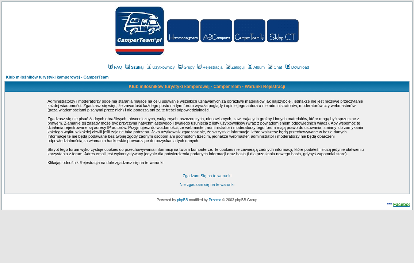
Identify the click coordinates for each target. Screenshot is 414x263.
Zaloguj (235, 67)
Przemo (215, 200)
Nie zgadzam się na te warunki (207, 184)
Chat (275, 67)
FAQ (115, 67)
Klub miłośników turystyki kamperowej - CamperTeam (57, 77)
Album (256, 67)
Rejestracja (210, 67)
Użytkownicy (161, 67)
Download (297, 67)
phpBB (182, 200)
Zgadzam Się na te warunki (207, 176)
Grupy (186, 67)
